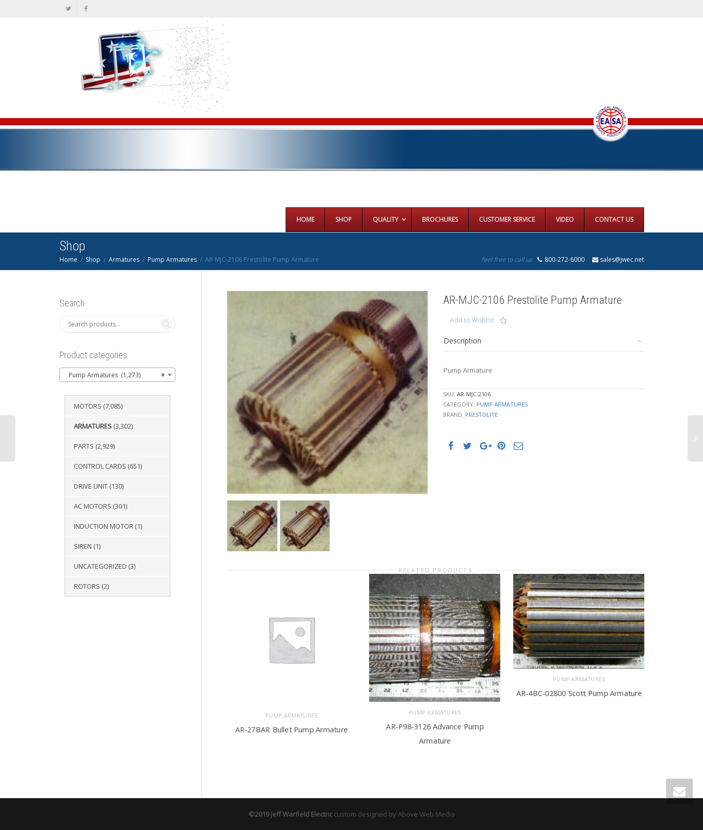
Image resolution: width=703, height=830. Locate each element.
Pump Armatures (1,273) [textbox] (114, 375)
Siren (83, 546)
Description (462, 340)
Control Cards (100, 466)
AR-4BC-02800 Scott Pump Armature (579, 693)
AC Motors (92, 506)
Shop (93, 259)
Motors (88, 406)
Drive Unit (91, 486)
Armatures (124, 259)
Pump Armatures (172, 259)
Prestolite (481, 414)
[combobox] (117, 375)
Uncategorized (100, 566)
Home (68, 259)
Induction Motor (103, 526)
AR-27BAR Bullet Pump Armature (291, 729)
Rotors (87, 586)
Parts (84, 446)
